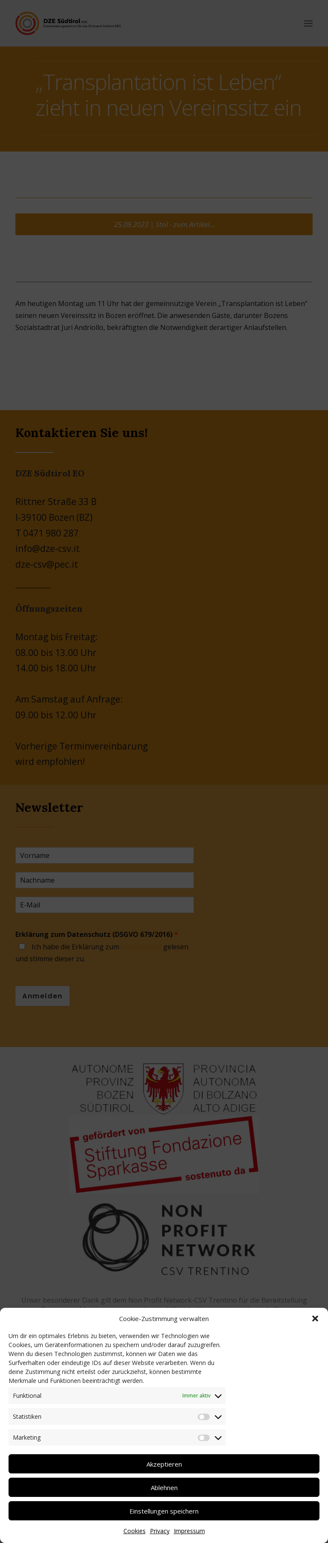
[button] (315, 1318)
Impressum (189, 1531)
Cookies (134, 1531)
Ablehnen (164, 1487)
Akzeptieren (164, 1464)
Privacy (160, 1531)
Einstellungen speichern (164, 1511)
